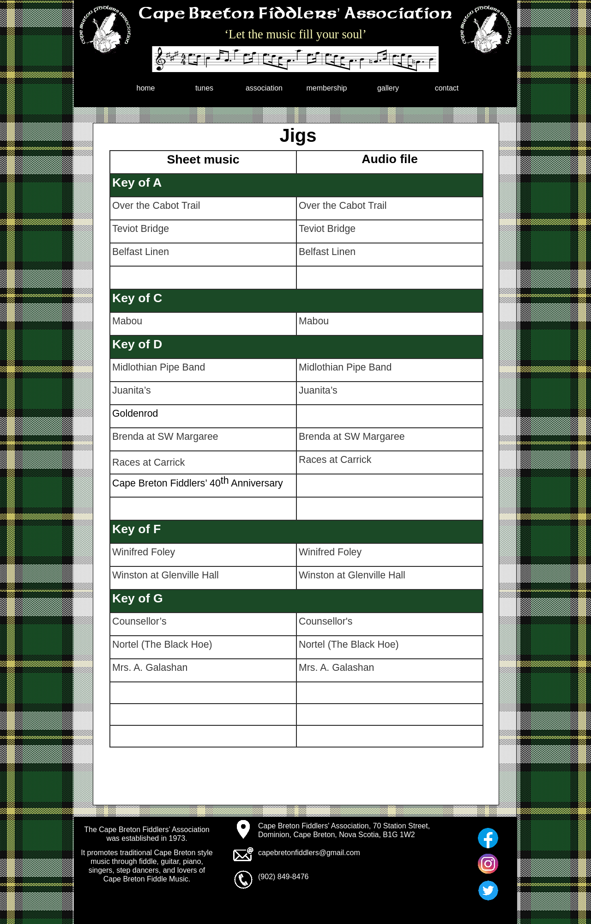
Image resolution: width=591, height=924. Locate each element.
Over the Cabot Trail (156, 205)
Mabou (127, 321)
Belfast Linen (140, 251)
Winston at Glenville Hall (165, 575)
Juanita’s (131, 390)
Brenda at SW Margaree (165, 436)
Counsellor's (326, 621)
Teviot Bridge (140, 228)
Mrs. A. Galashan (149, 667)
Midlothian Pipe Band (158, 367)
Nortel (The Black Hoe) (162, 644)
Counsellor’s (139, 621)
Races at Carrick (148, 462)
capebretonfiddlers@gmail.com (309, 853)
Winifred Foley (143, 552)
